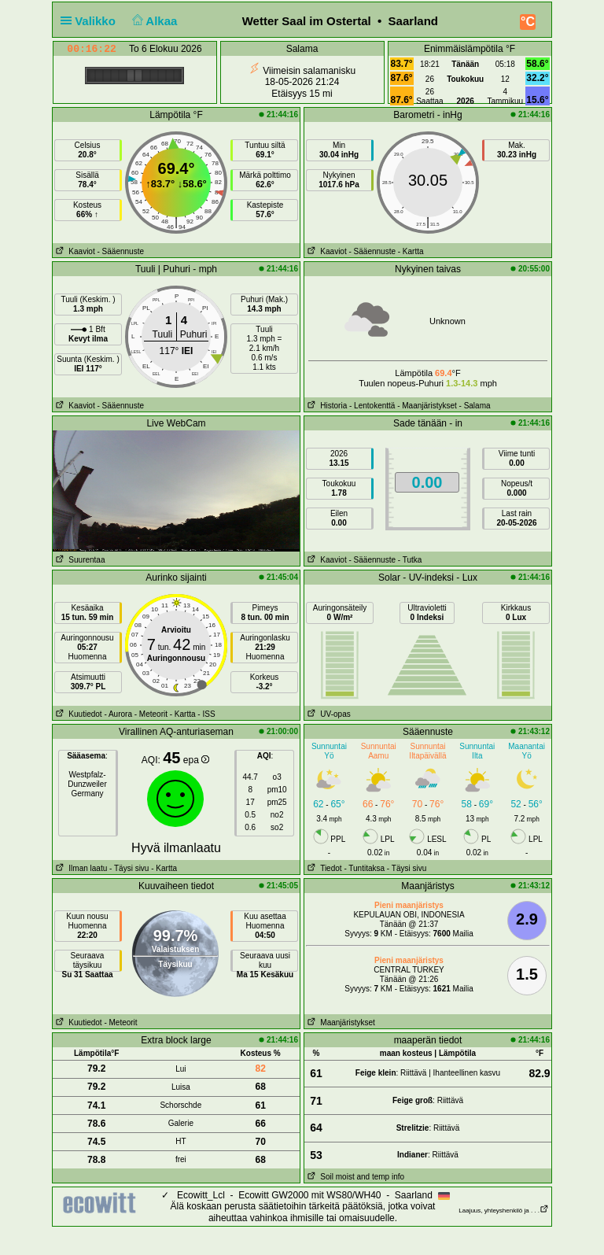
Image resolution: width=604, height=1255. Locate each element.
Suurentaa (79, 560)
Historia (325, 405)
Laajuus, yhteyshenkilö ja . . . (504, 1210)
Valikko (91, 21)
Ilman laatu (80, 868)
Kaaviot (74, 251)
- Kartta (411, 251)
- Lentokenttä (372, 405)
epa (196, 760)
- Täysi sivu (129, 868)
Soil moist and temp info (354, 1176)
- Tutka (410, 560)
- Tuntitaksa (364, 868)
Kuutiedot (77, 714)
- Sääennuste (120, 251)
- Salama (475, 405)
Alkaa (153, 21)
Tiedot (323, 868)
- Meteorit (151, 714)
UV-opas (327, 714)
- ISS (206, 714)
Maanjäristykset (339, 1022)
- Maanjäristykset (427, 405)
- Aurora (118, 714)
